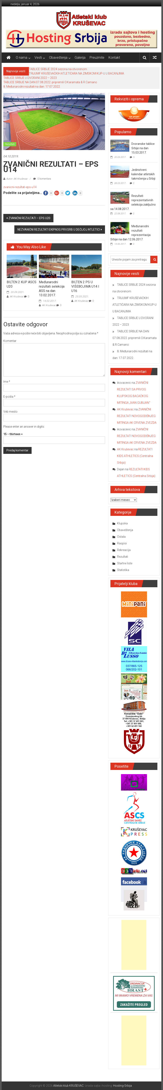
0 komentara (42, 178)
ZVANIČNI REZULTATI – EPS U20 (29, 218)
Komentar (9, 341)
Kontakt (114, 58)
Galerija (80, 58)
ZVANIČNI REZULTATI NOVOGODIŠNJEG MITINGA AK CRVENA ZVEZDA (137, 416)
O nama (21, 58)
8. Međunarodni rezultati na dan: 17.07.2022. (32, 86)
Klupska (122, 523)
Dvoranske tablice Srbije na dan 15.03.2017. (143, 148)
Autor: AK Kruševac (16, 178)
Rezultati (10, 144)
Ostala (121, 536)
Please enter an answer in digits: (24, 426)
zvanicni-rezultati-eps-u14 (20, 187)
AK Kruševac (16, 296)
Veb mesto (10, 411)
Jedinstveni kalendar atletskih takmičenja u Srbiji (143, 174)
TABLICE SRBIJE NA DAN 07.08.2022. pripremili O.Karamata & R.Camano (50, 82)
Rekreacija (124, 550)
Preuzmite (97, 58)
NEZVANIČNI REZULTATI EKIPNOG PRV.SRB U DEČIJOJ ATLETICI (58, 229)
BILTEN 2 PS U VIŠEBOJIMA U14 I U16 (85, 286)
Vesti (38, 58)
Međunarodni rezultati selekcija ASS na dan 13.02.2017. (51, 288)
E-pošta (9, 396)
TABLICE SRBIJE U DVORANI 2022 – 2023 (30, 77)
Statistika (123, 570)
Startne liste (124, 563)
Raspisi (122, 543)
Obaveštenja (58, 58)
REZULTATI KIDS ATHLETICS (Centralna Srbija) (135, 456)
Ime (6, 381)
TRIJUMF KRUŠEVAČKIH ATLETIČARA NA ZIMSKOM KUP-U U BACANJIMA (76, 73)
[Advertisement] (133, 945)
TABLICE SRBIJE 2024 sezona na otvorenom (58, 69)
